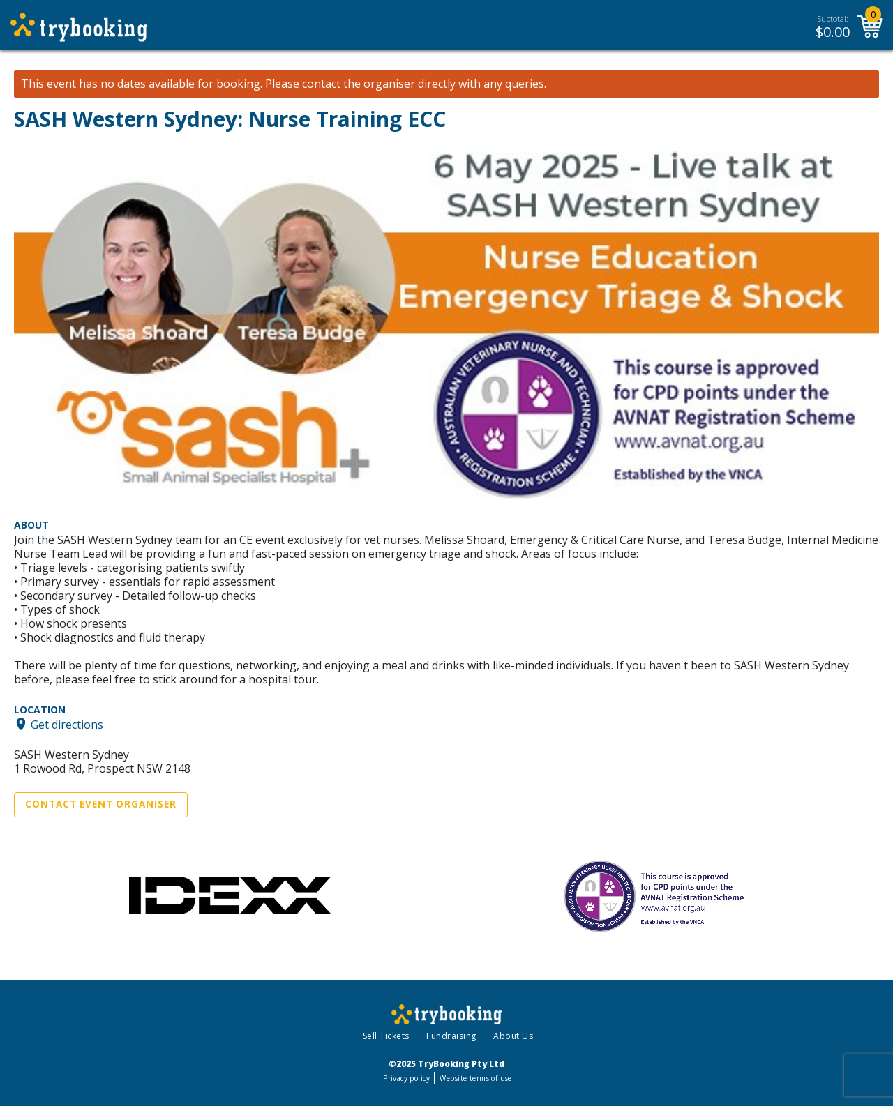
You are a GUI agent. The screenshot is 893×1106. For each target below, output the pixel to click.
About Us (513, 1036)
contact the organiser (358, 84)
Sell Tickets (386, 1036)
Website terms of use (475, 1078)
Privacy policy (406, 1078)
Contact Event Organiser (101, 804)
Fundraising (451, 1036)
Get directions (67, 724)
